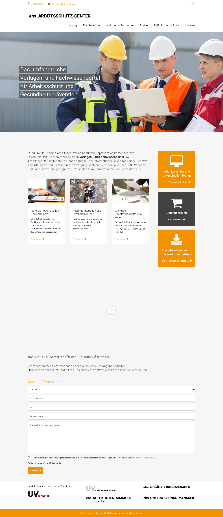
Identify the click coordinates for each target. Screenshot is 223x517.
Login (192, 3)
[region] (111, 82)
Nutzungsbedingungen (118, 513)
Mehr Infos (37, 241)
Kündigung (136, 513)
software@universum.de (62, 3)
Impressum (86, 513)
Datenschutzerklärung (145, 457)
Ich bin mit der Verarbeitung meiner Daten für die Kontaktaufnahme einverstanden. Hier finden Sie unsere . (95, 457)
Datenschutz (100, 513)
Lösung (72, 25)
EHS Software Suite (166, 25)
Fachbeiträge (91, 25)
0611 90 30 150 (36, 3)
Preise (144, 25)
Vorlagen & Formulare (120, 25)
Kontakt (190, 25)
